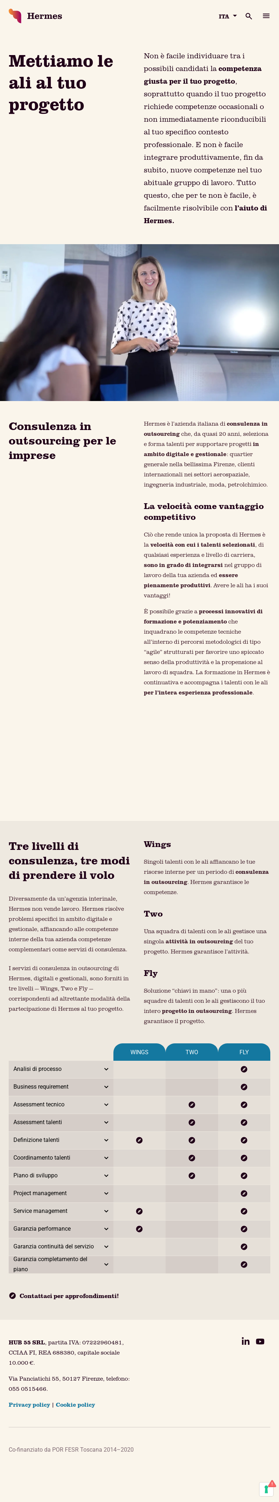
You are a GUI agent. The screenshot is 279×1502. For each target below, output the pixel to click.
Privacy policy (29, 1405)
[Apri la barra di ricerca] (244, 16)
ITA (224, 16)
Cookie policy (75, 1405)
